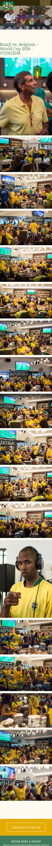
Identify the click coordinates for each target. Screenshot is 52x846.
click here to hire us (26, 827)
